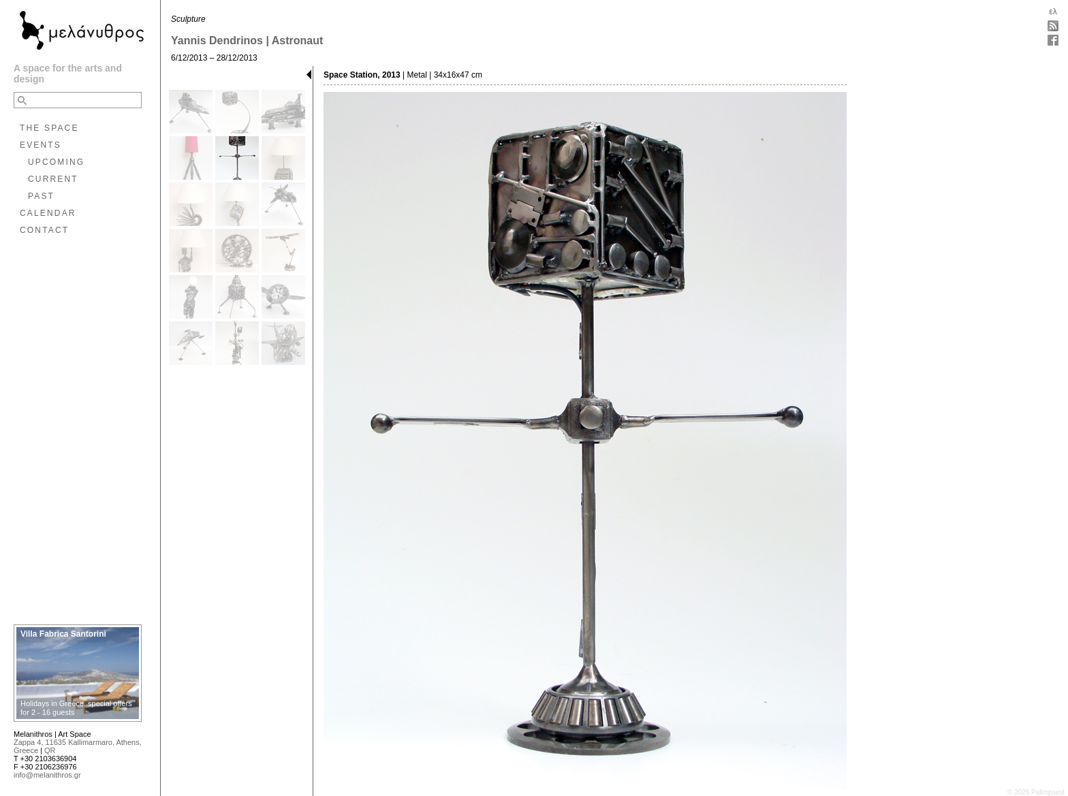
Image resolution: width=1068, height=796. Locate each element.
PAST (41, 196)
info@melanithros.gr (47, 775)
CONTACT (44, 230)
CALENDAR (48, 213)
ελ (1052, 11)
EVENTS (40, 145)
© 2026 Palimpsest (1036, 792)
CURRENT (53, 179)
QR (50, 750)
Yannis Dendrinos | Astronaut (247, 40)
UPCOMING (56, 162)
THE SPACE (49, 128)
